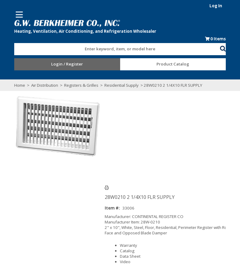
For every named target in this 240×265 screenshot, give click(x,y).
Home (12, 85)
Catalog (130, 157)
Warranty (131, 152)
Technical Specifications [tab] (64, 194)
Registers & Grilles (74, 85)
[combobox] (117, 47)
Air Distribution (37, 85)
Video (128, 168)
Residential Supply (114, 85)
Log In (223, 5)
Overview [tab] (21, 194)
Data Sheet (133, 163)
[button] (230, 48)
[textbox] (114, 49)
